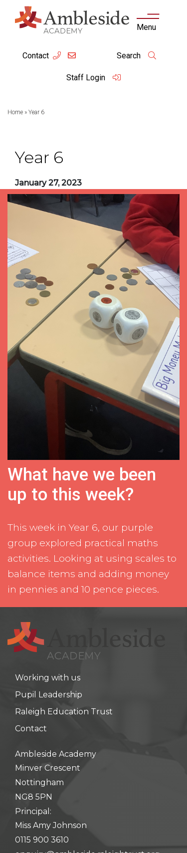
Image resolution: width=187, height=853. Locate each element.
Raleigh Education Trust (64, 711)
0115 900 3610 (42, 840)
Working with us (47, 677)
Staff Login (93, 77)
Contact (35, 55)
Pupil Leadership (48, 694)
